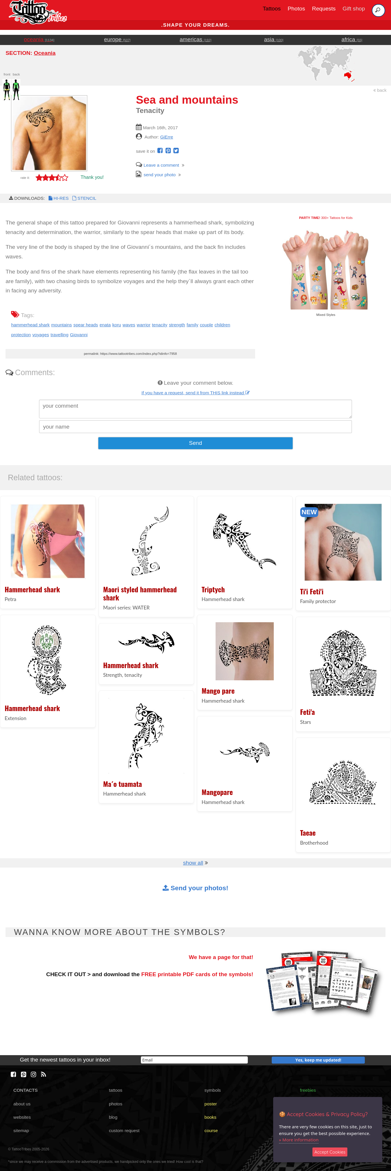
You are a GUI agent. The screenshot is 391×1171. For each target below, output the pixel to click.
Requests (324, 9)
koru (116, 324)
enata (105, 324)
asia (273, 39)
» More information (299, 1140)
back (380, 90)
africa (352, 39)
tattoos (115, 1090)
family (192, 324)
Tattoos (272, 9)
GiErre (166, 136)
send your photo (156, 174)
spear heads (85, 324)
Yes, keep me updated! (319, 1060)
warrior (143, 324)
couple (206, 324)
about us (22, 1103)
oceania (39, 39)
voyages (40, 334)
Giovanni (79, 334)
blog (113, 1117)
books (210, 1117)
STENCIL (83, 198)
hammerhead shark (30, 324)
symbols (213, 1090)
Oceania (45, 53)
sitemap (21, 1130)
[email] (194, 1060)
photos (115, 1103)
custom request (124, 1130)
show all (193, 863)
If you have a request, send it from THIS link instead (195, 392)
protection (21, 334)
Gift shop (354, 9)
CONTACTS (25, 1090)
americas (196, 39)
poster (211, 1103)
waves (128, 324)
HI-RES (58, 198)
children (222, 324)
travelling (59, 334)
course (211, 1130)
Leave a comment (157, 165)
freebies (308, 1090)
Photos (296, 9)
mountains (61, 324)
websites (22, 1117)
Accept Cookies (330, 1152)
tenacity (159, 324)
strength (177, 324)
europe (117, 39)
